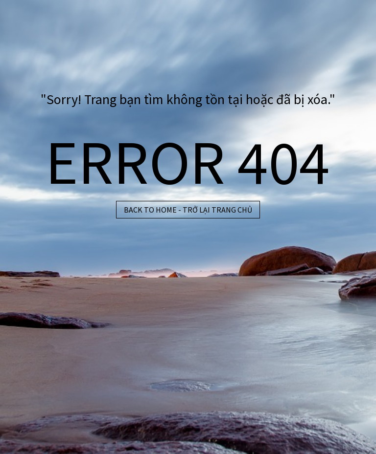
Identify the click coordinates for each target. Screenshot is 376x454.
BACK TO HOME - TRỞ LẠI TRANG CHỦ (188, 210)
